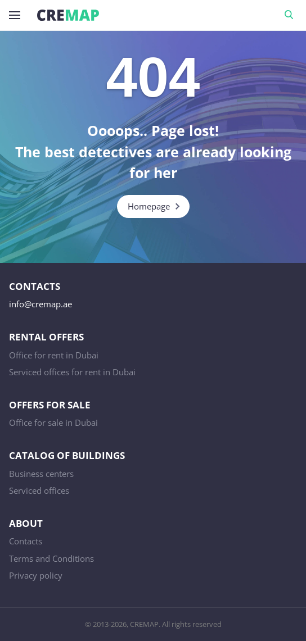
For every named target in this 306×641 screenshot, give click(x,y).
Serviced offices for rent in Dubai (72, 372)
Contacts (25, 541)
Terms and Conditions (51, 558)
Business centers (41, 473)
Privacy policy (35, 575)
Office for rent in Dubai (53, 355)
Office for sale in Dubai (53, 422)
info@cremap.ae (40, 304)
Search (291, 15)
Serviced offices (39, 490)
